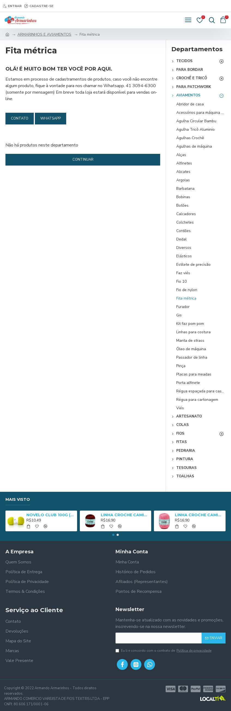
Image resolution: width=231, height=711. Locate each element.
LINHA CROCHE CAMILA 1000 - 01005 (125, 514)
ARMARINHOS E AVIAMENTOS (44, 34)
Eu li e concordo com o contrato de (163, 650)
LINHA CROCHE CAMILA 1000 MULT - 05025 (199, 514)
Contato (19, 118)
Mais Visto (17, 499)
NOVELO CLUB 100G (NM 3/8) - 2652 (50, 514)
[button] (113, 535)
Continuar (82, 159)
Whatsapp (50, 118)
